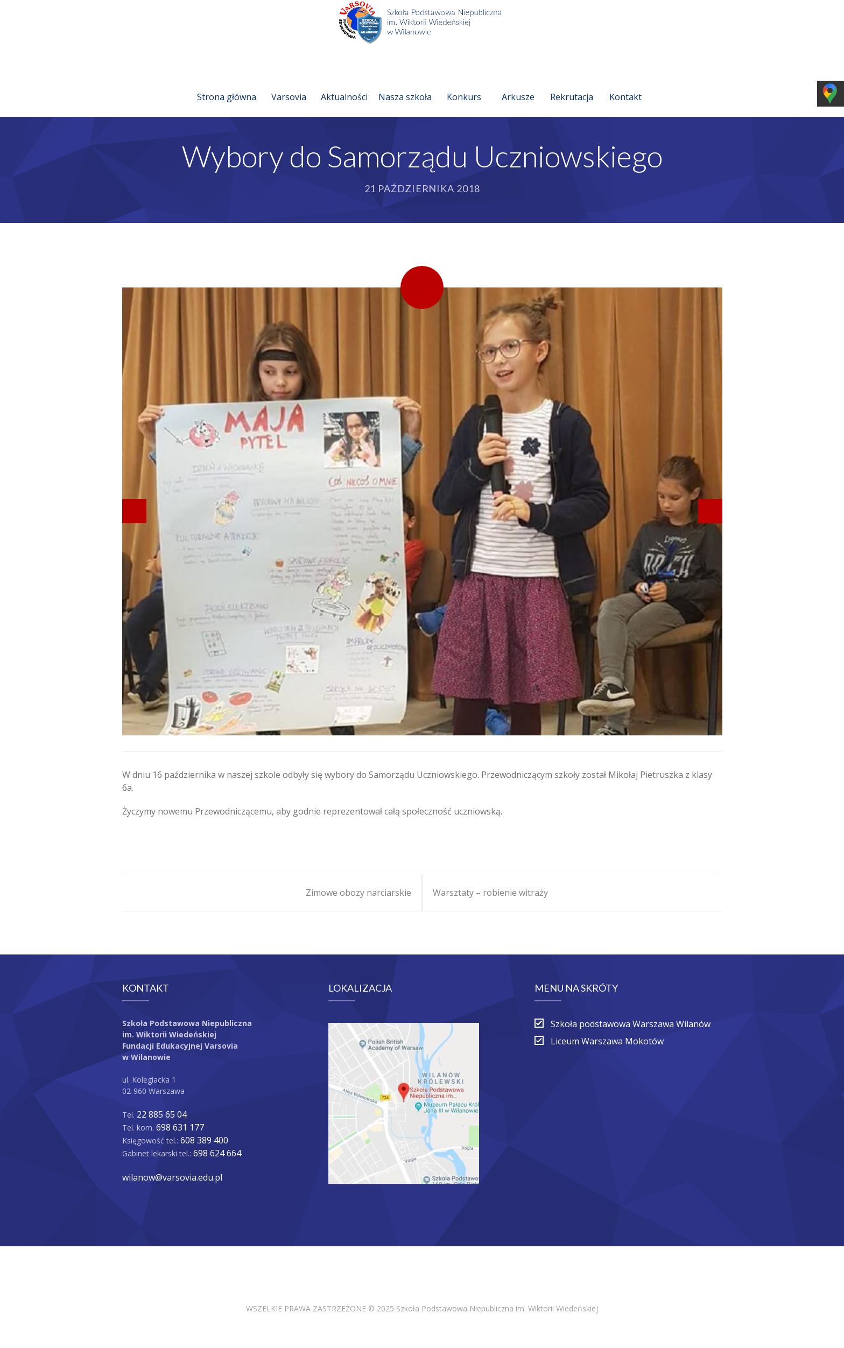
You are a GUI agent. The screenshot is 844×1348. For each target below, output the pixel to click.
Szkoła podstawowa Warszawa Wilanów (631, 1024)
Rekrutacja (571, 84)
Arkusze (518, 84)
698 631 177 (180, 1127)
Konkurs (464, 84)
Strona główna (226, 84)
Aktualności (344, 84)
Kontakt (625, 84)
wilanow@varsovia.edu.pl (172, 1177)
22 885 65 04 (162, 1114)
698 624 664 (217, 1153)
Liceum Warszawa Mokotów (607, 1041)
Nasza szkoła (405, 84)
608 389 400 (204, 1140)
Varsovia (288, 84)
